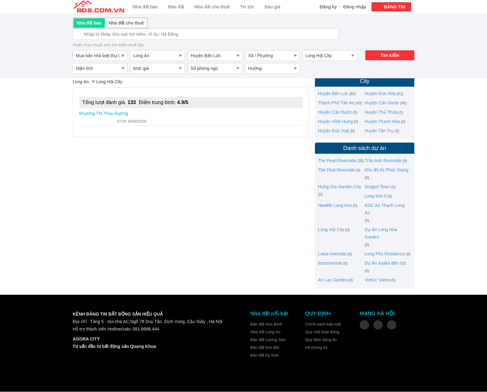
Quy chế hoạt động (322, 332)
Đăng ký (328, 6)
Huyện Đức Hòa (380, 93)
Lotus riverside (332, 254)
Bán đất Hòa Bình (266, 324)
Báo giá (272, 6)
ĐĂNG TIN (394, 6)
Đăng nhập (354, 6)
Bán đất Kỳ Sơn (264, 355)
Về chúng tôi (316, 347)
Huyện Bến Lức (333, 93)
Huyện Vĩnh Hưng (335, 121)
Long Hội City (109, 82)
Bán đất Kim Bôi (264, 347)
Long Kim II (376, 196)
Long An (81, 82)
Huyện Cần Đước (335, 112)
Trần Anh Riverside (383, 160)
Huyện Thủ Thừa (381, 112)
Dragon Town (377, 187)
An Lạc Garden (332, 280)
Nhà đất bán (145, 6)
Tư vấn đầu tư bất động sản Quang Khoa (114, 346)
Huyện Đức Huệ (333, 131)
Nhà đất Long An (265, 332)
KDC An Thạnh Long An (384, 209)
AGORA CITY (86, 339)
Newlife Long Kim (335, 205)
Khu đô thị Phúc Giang (386, 170)
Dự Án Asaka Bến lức (385, 263)
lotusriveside (330, 263)
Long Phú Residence (385, 254)
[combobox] (99, 56)
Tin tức (247, 6)
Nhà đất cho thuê (212, 6)
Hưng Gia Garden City (339, 187)
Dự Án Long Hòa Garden (381, 233)
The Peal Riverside (336, 170)
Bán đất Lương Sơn (268, 340)
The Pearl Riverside (337, 160)
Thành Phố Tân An (336, 103)
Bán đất (176, 6)
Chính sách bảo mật (323, 324)
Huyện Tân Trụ (379, 131)
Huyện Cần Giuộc (382, 103)
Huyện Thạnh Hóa (382, 121)
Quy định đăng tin (321, 340)
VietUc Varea (377, 280)
